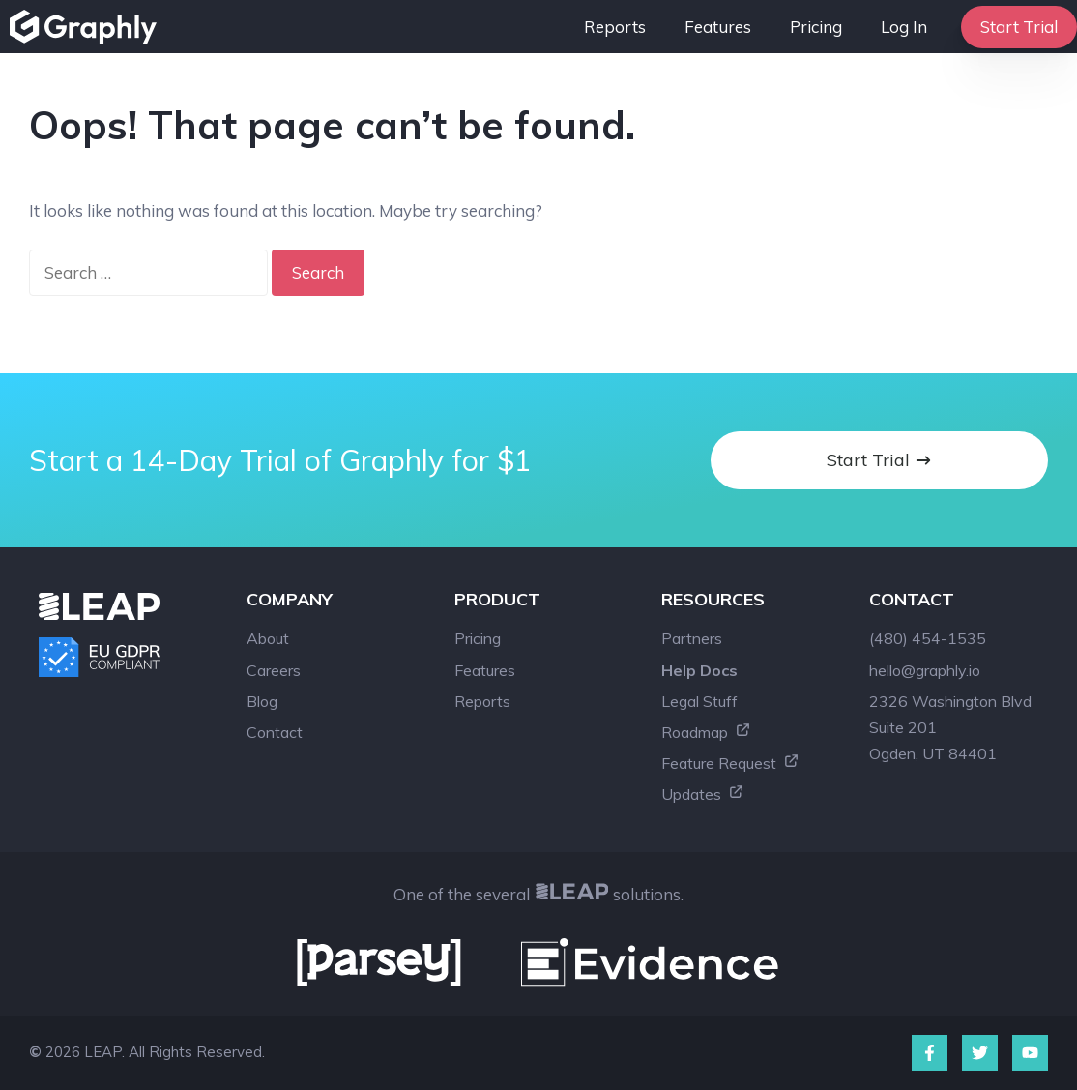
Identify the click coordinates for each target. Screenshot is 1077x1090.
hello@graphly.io (924, 670)
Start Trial (1019, 26)
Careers (274, 670)
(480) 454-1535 (927, 638)
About (268, 638)
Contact (275, 732)
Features (717, 26)
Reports (615, 26)
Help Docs (699, 670)
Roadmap (706, 732)
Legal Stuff (699, 701)
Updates (702, 794)
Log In (904, 26)
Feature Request (730, 763)
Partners (691, 638)
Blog (262, 701)
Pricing (816, 26)
